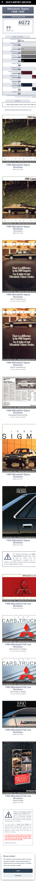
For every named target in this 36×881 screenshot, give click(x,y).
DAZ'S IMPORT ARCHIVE (18, 2)
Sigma (25, 8)
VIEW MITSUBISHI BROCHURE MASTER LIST (18, 110)
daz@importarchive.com (10, 842)
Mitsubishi (13, 8)
